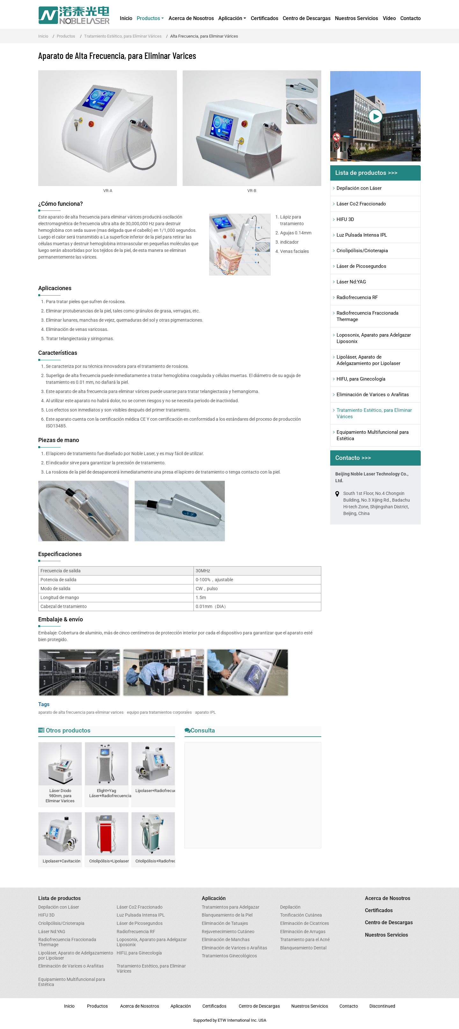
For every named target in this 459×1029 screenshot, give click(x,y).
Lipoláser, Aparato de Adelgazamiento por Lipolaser (368, 360)
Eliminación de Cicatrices (304, 923)
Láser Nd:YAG (351, 282)
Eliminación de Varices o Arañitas (373, 394)
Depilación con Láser (359, 188)
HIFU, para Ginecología (361, 379)
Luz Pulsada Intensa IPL (362, 235)
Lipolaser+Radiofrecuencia (154, 790)
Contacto (410, 18)
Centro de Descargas (307, 18)
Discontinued (382, 1006)
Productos (66, 36)
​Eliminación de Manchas (226, 939)
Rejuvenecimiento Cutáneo (228, 931)
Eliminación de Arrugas (302, 931)
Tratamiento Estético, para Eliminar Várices (123, 36)
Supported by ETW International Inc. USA (229, 1020)
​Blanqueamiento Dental (303, 948)
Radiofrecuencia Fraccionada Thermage (367, 316)
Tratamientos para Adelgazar (230, 907)
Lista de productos (59, 898)
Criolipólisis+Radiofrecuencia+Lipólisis (154, 861)
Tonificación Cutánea (301, 915)
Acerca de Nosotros (191, 18)
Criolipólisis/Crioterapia (362, 251)
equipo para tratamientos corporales (159, 712)
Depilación (290, 907)
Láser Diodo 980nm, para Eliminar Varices (60, 795)
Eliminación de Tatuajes (225, 923)
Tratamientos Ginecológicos (229, 956)
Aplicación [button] (230, 18)
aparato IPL (205, 712)
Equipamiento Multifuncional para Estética (373, 435)
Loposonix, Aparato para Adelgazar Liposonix (374, 338)
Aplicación (214, 898)
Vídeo (389, 18)
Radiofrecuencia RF (357, 297)
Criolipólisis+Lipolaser (108, 861)
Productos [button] (148, 18)
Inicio (126, 18)
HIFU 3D (345, 219)
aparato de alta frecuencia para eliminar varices (81, 712)
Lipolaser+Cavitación (61, 861)
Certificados (264, 18)
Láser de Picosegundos (361, 266)
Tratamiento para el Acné (305, 939)
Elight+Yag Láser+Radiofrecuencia (108, 793)
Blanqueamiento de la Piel (227, 915)
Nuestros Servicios (356, 18)
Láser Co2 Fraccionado (361, 204)
